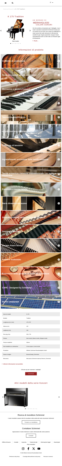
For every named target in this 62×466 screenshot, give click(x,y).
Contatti (31, 441)
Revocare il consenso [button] (48, 463)
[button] (5, 3)
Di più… (36, 40)
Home (5, 9)
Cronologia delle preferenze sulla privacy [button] (31, 463)
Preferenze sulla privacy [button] (14, 463)
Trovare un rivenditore (31, 425)
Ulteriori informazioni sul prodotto (13, 366)
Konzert (11, 9)
